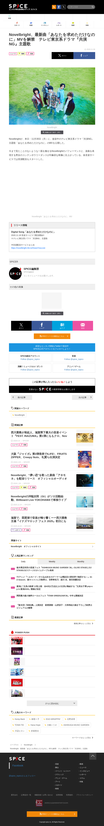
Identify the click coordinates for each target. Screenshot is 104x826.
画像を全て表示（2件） (52, 132)
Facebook (17, 765)
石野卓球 (70, 719)
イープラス (14, 745)
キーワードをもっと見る (82, 738)
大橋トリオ (51, 725)
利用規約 (69, 795)
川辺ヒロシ (18, 731)
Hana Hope (34, 725)
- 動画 (81, 764)
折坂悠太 (34, 731)
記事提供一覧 (26, 795)
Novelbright (18, 415)
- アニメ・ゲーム (60, 778)
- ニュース (82, 767)
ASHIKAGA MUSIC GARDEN (75, 725)
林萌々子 (34, 719)
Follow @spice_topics (30, 359)
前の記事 (19, 397)
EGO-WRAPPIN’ (52, 719)
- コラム (82, 778)
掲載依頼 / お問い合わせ (44, 795)
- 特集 (81, 782)
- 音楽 (56, 764)
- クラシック (59, 774)
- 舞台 (56, 767)
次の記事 (85, 397)
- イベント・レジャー (62, 771)
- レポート (82, 774)
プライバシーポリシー (84, 795)
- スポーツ (58, 785)
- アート (57, 782)
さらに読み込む (60, 703)
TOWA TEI (18, 725)
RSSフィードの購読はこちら (54, 336)
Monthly (80, 561)
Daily (23, 561)
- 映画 (56, 789)
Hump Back (18, 719)
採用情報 (59, 795)
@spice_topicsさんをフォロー (22, 776)
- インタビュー (84, 771)
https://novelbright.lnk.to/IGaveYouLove (28, 248)
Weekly (52, 561)
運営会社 (14, 795)
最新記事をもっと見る (83, 624)
